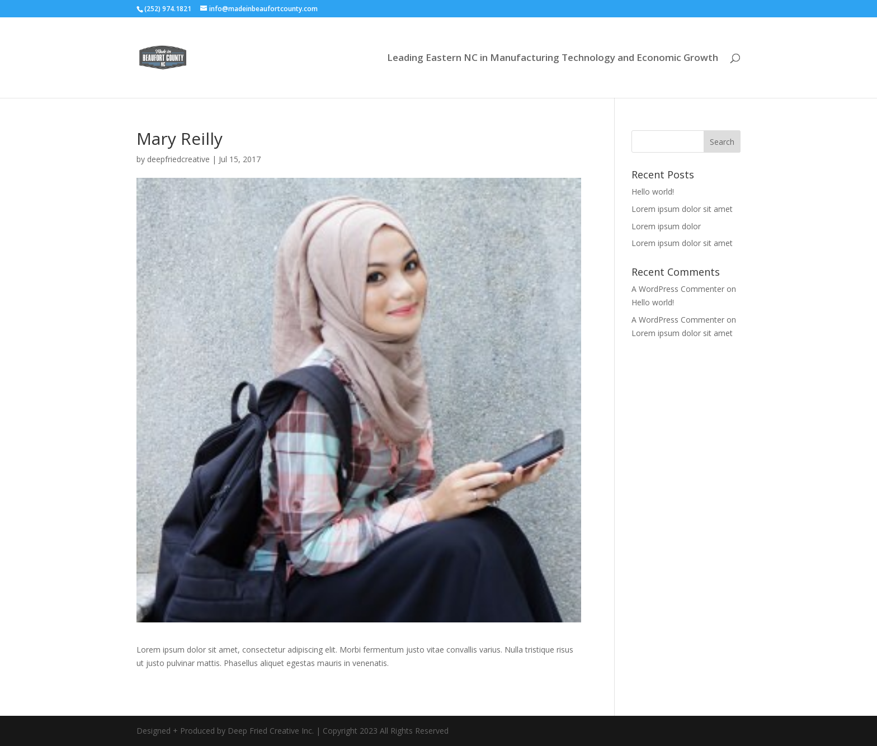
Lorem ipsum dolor (666, 226)
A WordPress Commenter (677, 289)
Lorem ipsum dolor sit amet (682, 209)
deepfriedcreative (178, 159)
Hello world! (652, 191)
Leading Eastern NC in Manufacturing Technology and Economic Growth (552, 59)
